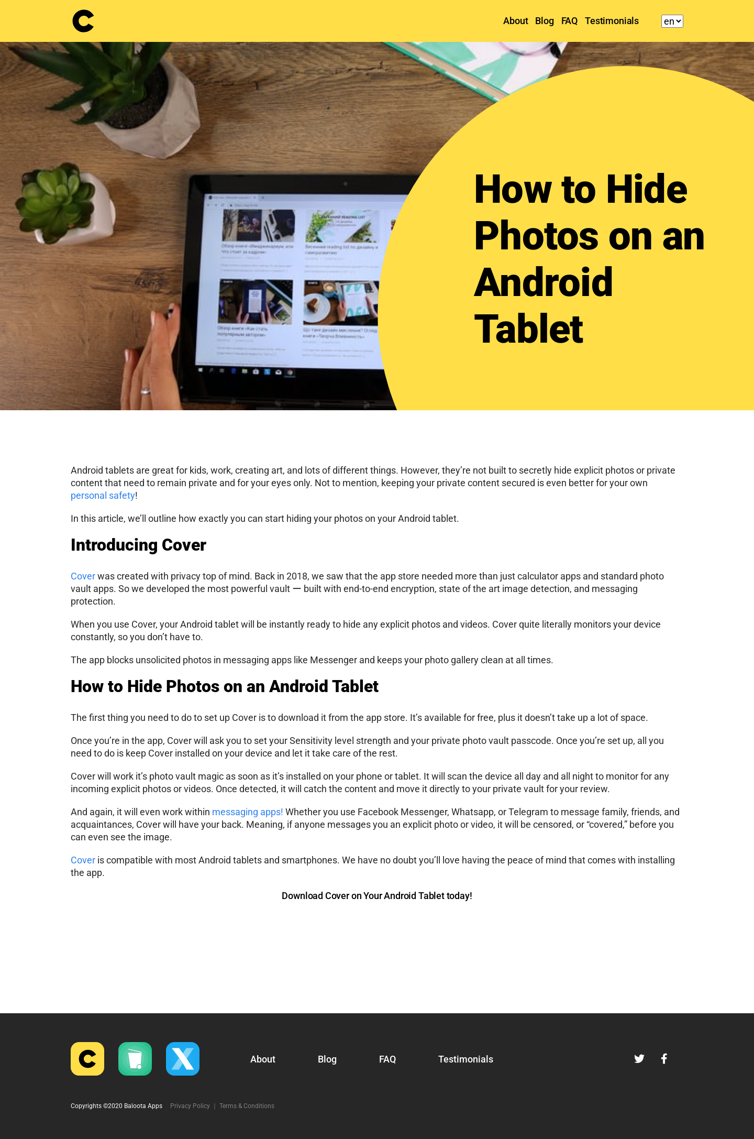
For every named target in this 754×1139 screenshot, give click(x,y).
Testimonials (612, 20)
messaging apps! (247, 811)
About (515, 20)
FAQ (569, 20)
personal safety (103, 495)
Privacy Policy (190, 1106)
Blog (544, 20)
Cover (83, 576)
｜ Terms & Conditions (243, 1106)
